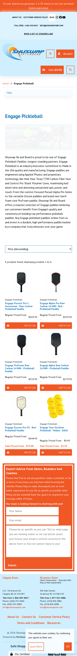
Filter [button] (9, 92)
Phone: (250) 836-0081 (51, 601)
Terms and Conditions (31, 623)
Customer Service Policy (35, 17)
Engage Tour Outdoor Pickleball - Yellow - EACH (54, 429)
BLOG (52, 17)
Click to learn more (38, 7)
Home (6, 83)
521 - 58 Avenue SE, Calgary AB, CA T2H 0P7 (14, 586)
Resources (53, 623)
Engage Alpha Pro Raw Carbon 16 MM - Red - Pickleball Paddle (52, 306)
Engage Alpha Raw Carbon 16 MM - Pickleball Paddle (54, 367)
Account (65, 53)
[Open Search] (70, 70)
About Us (17, 17)
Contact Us (29, 617)
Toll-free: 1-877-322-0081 (53, 598)
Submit (12, 565)
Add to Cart (21, 325)
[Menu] (50, 54)
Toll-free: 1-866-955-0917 (26, 25)
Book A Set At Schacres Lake (38, 34)
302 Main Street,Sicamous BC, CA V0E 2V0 (57, 586)
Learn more (36, 646)
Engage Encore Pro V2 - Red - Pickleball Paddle (21, 429)
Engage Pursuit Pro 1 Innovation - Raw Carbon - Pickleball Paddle (19, 306)
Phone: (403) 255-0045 (14, 601)
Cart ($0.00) (52, 69)
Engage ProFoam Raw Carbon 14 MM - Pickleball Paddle (19, 368)
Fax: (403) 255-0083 (12, 604)
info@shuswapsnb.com (51, 25)
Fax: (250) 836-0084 (49, 604)
